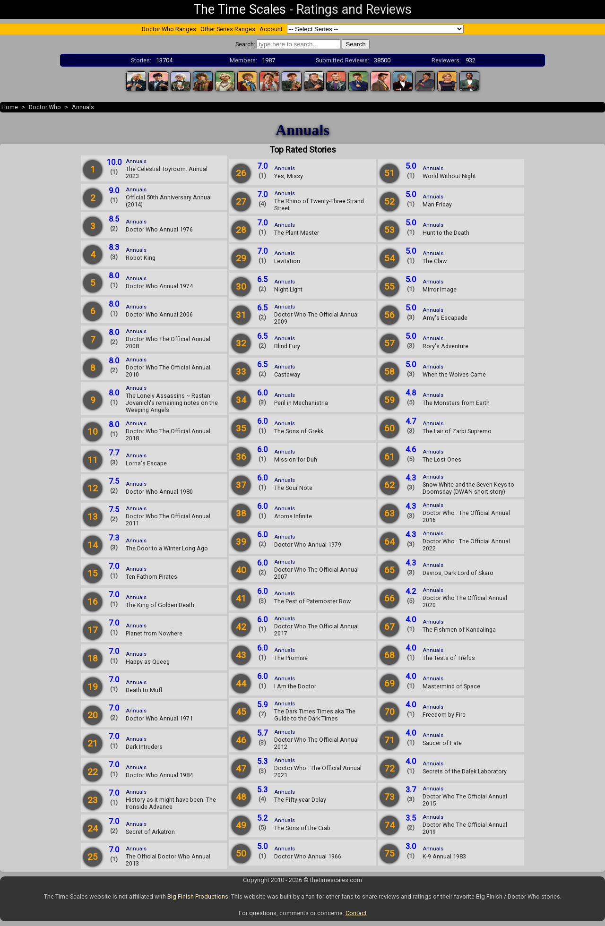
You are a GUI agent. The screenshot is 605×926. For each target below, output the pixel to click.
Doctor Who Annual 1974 (159, 286)
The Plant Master (296, 232)
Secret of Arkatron (150, 831)
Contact (356, 913)
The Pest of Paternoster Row (312, 601)
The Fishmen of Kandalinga (459, 629)
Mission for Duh (295, 459)
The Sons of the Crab (302, 828)
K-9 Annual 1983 (444, 856)
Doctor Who (45, 107)
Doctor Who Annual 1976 (159, 229)
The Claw (435, 261)
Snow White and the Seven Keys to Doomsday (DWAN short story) (468, 488)
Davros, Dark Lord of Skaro (458, 572)
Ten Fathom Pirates (151, 576)
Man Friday (437, 204)
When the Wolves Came (454, 374)
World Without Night (449, 176)
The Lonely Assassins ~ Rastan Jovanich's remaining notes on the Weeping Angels (172, 402)
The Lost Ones (442, 459)
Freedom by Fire (444, 714)
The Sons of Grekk (298, 431)
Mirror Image (440, 289)
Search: (245, 44)
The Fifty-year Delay (300, 799)
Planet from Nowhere (154, 633)
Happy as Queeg (148, 661)
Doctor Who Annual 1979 (307, 544)
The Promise (291, 657)
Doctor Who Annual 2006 (159, 314)
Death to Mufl (144, 690)
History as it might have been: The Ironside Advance (171, 803)
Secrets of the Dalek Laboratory (465, 771)
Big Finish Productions (197, 896)
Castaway (287, 374)
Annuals (83, 107)
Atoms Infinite (293, 516)
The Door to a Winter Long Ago (167, 548)
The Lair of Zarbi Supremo (457, 431)
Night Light (288, 289)
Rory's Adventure (445, 346)
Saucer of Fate (442, 742)
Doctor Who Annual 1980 (159, 491)
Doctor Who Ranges (169, 29)
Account (271, 29)
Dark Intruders (144, 746)
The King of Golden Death (160, 605)
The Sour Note (293, 487)
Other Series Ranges (227, 29)
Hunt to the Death (446, 232)
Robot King (141, 257)
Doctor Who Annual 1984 (159, 775)
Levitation (287, 261)
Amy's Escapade (445, 317)
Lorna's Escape (146, 463)
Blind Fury (287, 346)
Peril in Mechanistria (301, 402)
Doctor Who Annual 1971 (159, 718)
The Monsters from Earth (456, 402)
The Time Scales (239, 9)
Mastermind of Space (451, 686)
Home (9, 107)
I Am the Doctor (295, 686)
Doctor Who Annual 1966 (307, 856)
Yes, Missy (288, 176)
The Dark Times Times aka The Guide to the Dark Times (314, 715)
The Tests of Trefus (449, 657)
